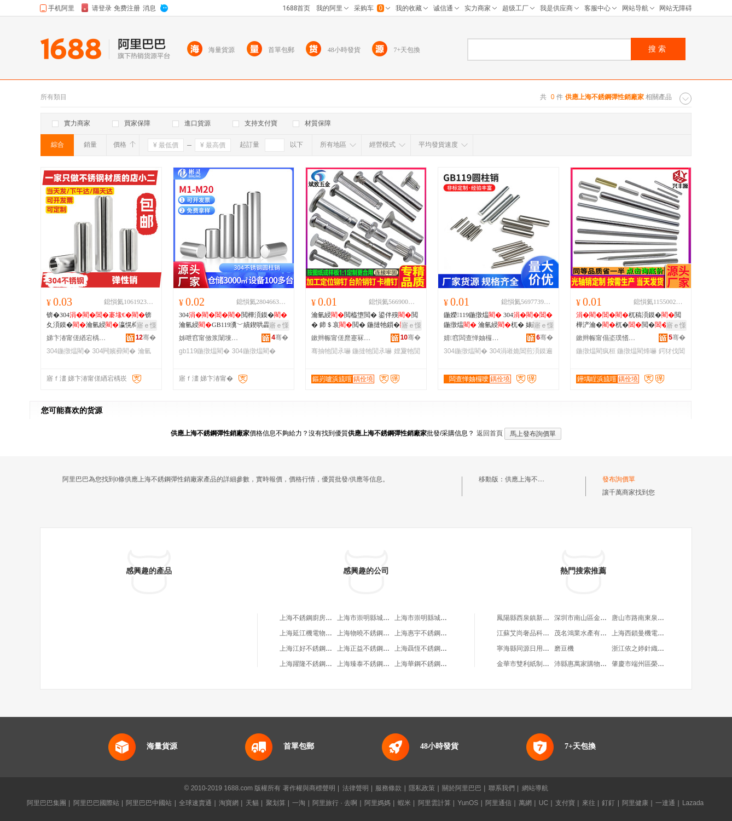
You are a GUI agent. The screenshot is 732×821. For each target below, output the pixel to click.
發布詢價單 (618, 479)
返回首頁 (490, 433)
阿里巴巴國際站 (96, 803)
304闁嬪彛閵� (114, 351)
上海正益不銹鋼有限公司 (373, 648)
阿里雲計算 (434, 803)
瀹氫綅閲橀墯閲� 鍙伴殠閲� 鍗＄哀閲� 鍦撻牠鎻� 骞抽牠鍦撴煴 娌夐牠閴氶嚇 (365, 320)
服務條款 (388, 788)
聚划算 (276, 803)
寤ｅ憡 (146, 325)
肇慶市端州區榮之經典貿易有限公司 (664, 664)
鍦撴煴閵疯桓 (595, 351)
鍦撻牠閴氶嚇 (372, 351)
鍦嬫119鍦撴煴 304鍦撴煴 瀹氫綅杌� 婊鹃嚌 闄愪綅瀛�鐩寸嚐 (498, 320)
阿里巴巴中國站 (149, 803)
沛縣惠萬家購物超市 (583, 664)
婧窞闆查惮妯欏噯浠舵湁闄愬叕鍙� (474, 338)
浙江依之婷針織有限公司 (648, 648)
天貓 (252, 803)
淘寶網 (229, 803)
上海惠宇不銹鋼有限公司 (430, 633)
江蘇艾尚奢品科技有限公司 (536, 633)
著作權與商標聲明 (309, 788)
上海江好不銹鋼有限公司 (316, 648)
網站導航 (535, 788)
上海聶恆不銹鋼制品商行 (430, 648)
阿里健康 (635, 803)
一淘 (298, 803)
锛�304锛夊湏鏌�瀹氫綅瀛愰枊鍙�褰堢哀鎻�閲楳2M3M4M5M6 (101, 320)
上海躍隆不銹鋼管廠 (309, 664)
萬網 (525, 803)
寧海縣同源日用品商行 (529, 648)
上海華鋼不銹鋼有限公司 (430, 664)
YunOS (467, 803)
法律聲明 (355, 788)
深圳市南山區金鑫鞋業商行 (593, 618)
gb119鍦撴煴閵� (204, 351)
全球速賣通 (195, 803)
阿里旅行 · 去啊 (334, 803)
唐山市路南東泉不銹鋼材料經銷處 (661, 618)
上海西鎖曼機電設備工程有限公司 (661, 633)
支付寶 (565, 803)
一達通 (665, 803)
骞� (146, 337)
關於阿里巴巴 (461, 788)
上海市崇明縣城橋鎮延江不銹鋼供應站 (393, 618)
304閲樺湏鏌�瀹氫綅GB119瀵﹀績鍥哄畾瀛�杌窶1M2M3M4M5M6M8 (233, 320)
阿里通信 (498, 803)
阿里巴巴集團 (46, 803)
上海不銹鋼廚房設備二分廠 (319, 618)
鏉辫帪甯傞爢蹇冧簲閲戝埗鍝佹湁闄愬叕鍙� (341, 338)
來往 (588, 803)
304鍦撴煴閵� (68, 351)
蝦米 (404, 803)
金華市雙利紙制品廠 (526, 664)
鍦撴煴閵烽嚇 (637, 351)
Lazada (693, 803)
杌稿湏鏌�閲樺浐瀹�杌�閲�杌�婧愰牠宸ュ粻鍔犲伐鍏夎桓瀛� (628, 320)
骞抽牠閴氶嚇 (331, 351)
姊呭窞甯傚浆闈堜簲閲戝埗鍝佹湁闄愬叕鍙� (209, 338)
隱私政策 (422, 788)
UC (543, 803)
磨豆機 (564, 648)
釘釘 (608, 803)
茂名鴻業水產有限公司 (587, 633)
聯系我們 (502, 788)
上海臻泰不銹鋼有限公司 (373, 664)
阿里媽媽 (377, 803)
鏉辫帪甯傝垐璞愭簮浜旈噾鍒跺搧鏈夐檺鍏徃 (606, 338)
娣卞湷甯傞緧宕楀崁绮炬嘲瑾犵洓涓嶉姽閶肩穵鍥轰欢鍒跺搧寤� (77, 338)
